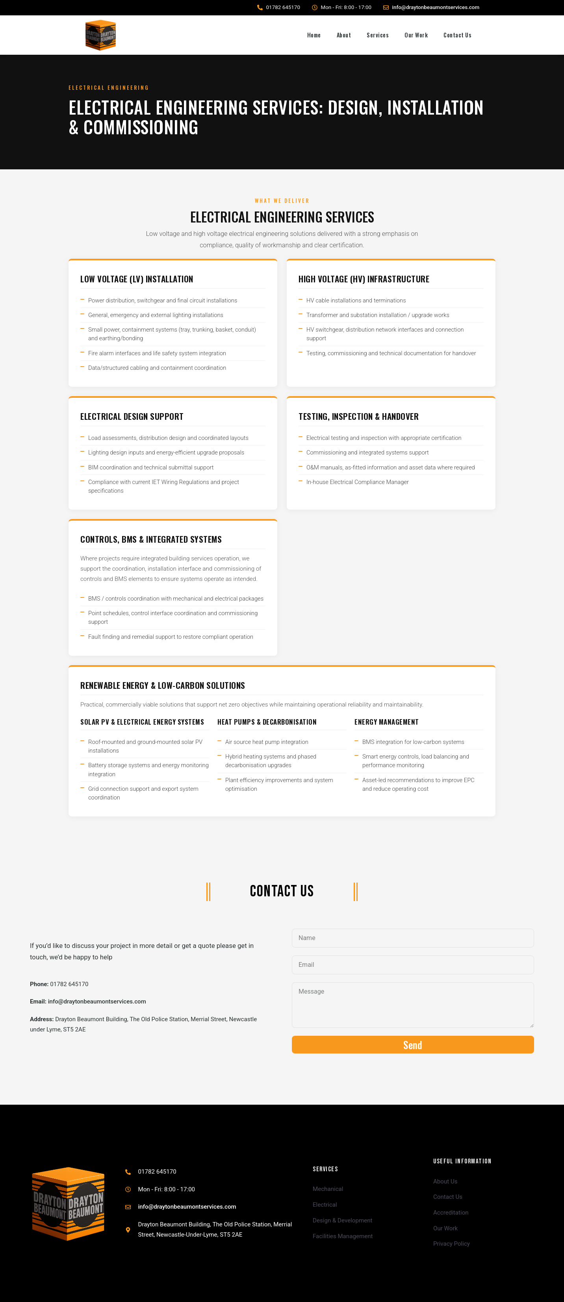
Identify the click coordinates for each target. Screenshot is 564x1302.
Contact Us (457, 35)
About (344, 35)
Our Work (416, 35)
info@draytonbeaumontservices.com (436, 7)
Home (314, 35)
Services (378, 35)
